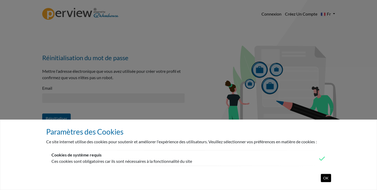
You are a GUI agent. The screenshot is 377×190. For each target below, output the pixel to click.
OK (326, 178)
